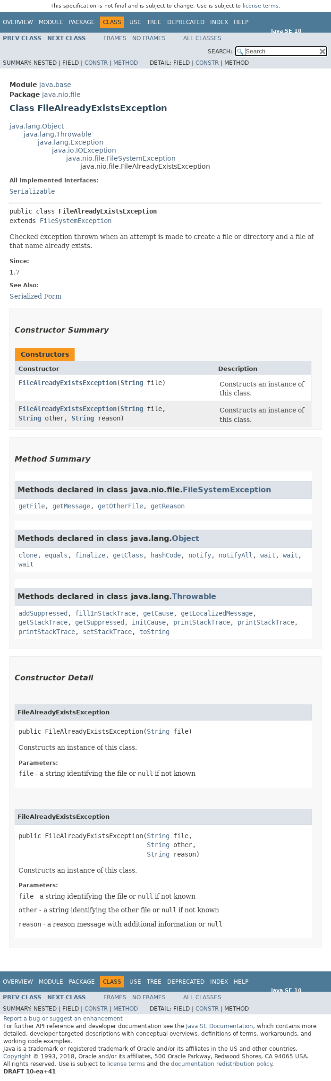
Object (185, 538)
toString (154, 631)
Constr (96, 63)
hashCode (166, 555)
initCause (149, 622)
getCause (158, 613)
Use (135, 22)
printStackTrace (201, 622)
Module (51, 22)
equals (56, 555)
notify (199, 555)
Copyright (17, 1056)
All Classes (202, 38)
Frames (115, 38)
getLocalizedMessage (217, 613)
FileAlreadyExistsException (67, 382)
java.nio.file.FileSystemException (121, 158)
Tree (154, 22)
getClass (128, 555)
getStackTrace (43, 622)
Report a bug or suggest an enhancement (63, 1018)
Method (125, 63)
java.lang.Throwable (58, 134)
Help (241, 22)
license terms (261, 6)
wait (267, 555)
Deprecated (185, 22)
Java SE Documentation (219, 1026)
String (131, 382)
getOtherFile (120, 506)
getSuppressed (99, 622)
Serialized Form (35, 296)
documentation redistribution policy (221, 1064)
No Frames (149, 38)
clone (27, 555)
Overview (18, 22)
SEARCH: (220, 51)
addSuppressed (43, 613)
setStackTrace (107, 631)
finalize (90, 555)
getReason (168, 506)
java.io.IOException (84, 150)
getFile (31, 506)
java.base (55, 84)
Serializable (32, 191)
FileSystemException (75, 220)
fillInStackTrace (105, 613)
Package (82, 22)
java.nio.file (61, 94)
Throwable (194, 596)
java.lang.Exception (70, 142)
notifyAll (236, 555)
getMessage (71, 506)
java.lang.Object (36, 126)
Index (219, 22)
